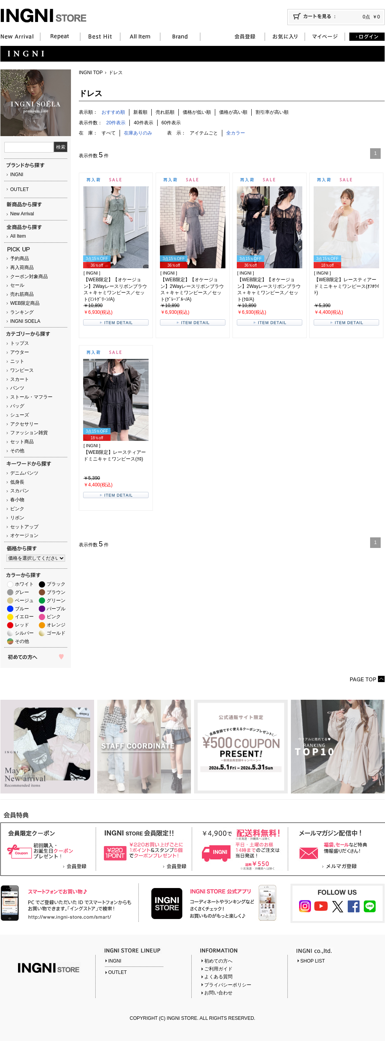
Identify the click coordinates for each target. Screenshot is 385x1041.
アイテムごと (204, 133)
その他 (17, 450)
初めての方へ (218, 961)
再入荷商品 (22, 267)
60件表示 (171, 123)
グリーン (56, 600)
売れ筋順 (165, 112)
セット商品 (22, 441)
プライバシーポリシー (227, 985)
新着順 (140, 112)
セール (17, 285)
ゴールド (56, 633)
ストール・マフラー (31, 397)
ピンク (17, 508)
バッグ (17, 406)
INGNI (16, 174)
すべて (109, 133)
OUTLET (19, 189)
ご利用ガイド (218, 969)
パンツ (17, 388)
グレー (22, 592)
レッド (22, 625)
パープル (56, 608)
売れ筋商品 (22, 294)
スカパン (19, 490)
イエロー (24, 616)
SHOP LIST (312, 961)
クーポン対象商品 (29, 276)
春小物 (17, 499)
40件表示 (143, 123)
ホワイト (24, 584)
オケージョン (24, 535)
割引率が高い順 (272, 112)
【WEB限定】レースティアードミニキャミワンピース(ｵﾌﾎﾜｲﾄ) (346, 286)
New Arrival (22, 214)
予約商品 (19, 258)
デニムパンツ (24, 473)
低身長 (17, 482)
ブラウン (56, 592)
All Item (18, 236)
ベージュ (24, 600)
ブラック (56, 584)
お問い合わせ (218, 993)
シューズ (19, 415)
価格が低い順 (197, 112)
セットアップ (24, 527)
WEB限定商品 (25, 303)
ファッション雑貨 (29, 432)
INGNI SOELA (25, 321)
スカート (19, 379)
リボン (17, 517)
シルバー (24, 633)
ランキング (22, 312)
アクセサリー (24, 424)
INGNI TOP (91, 72)
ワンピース (22, 370)
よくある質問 (218, 976)
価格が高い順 (233, 112)
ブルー (22, 608)
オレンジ (56, 625)
